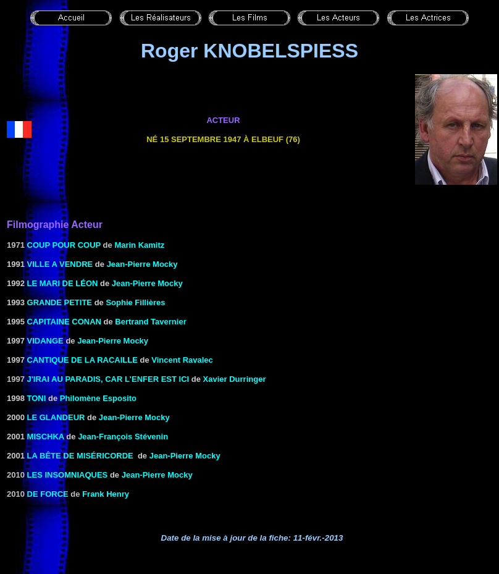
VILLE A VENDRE (60, 264)
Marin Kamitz (139, 245)
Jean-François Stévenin (123, 436)
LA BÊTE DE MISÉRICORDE (80, 455)
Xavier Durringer (234, 379)
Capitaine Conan (64, 321)
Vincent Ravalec (181, 360)
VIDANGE (45, 340)
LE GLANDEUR (55, 417)
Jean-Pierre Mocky (142, 264)
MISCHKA (45, 436)
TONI (36, 398)
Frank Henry (105, 494)
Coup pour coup (64, 245)
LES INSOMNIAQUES (67, 474)
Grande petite (59, 302)
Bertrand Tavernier (150, 321)
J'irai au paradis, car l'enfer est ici (108, 379)
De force (48, 494)
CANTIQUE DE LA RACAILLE (82, 360)
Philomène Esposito (98, 398)
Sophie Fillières (135, 302)
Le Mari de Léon (62, 283)
